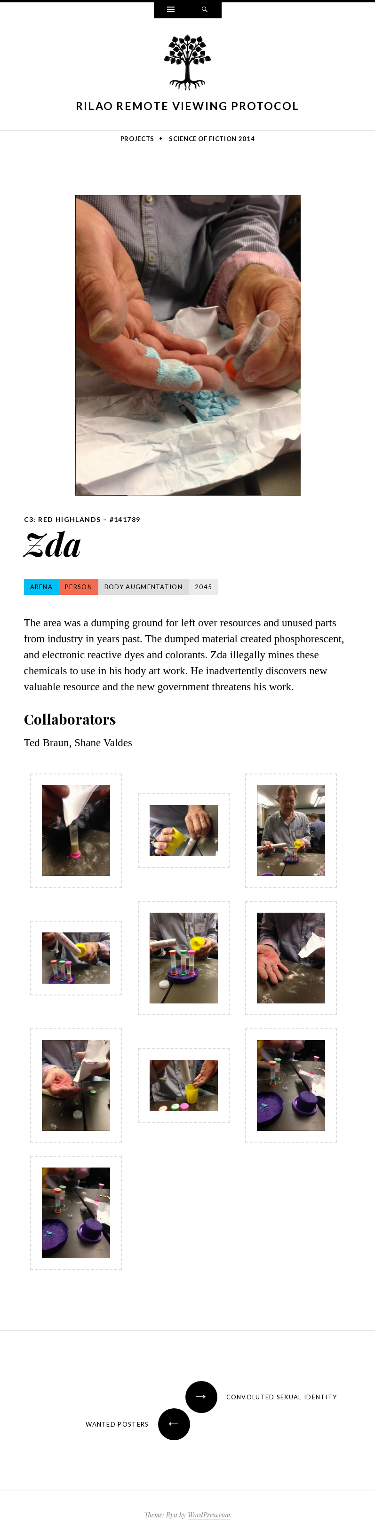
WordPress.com (209, 1514)
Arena (41, 587)
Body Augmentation (143, 587)
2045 (203, 587)
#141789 (125, 519)
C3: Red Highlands (62, 519)
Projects (137, 138)
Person (78, 587)
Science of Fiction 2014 (212, 138)
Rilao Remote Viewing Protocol (188, 105)
